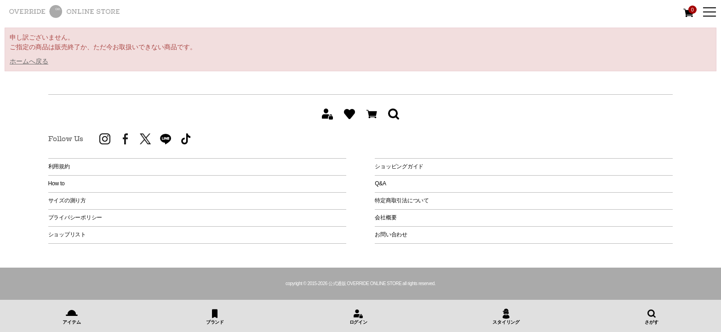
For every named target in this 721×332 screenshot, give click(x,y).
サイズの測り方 (67, 200)
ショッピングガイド (399, 166)
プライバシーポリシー (75, 217)
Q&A (380, 183)
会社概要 (385, 217)
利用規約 (59, 166)
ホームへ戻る (29, 61)
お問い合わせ (391, 234)
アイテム (71, 322)
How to (56, 183)
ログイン (358, 322)
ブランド (215, 322)
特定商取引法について (402, 200)
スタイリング (506, 322)
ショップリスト (67, 234)
